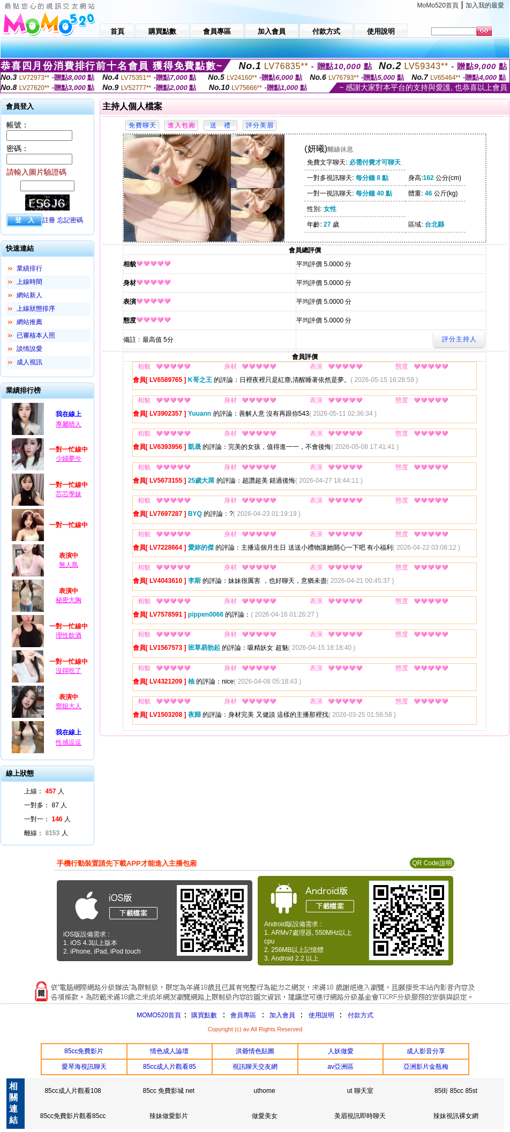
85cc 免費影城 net (168, 1090)
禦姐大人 (68, 706)
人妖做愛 (341, 1051)
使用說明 (321, 1015)
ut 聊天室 (360, 1090)
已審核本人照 (36, 335)
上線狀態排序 (36, 308)
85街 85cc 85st (455, 1090)
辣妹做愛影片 (168, 1116)
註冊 (48, 220)
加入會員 (282, 1015)
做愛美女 (265, 1116)
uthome (264, 1090)
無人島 (68, 564)
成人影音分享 (426, 1051)
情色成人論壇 (169, 1051)
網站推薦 (29, 322)
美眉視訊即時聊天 (360, 1116)
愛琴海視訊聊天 (84, 1066)
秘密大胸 (68, 600)
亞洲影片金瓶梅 (425, 1066)
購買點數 (203, 1015)
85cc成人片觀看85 (169, 1066)
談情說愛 (29, 349)
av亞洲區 (340, 1066)
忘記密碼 (70, 220)
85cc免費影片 (83, 1051)
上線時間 (29, 282)
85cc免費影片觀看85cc (73, 1116)
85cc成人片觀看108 (72, 1090)
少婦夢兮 (68, 458)
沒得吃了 (68, 670)
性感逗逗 (68, 742)
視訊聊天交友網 (255, 1066)
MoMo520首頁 (438, 5)
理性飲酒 (68, 635)
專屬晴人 (68, 424)
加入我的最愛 (485, 5)
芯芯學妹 (68, 494)
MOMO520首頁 (159, 1015)
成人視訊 (29, 362)
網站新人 (29, 295)
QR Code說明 (432, 863)
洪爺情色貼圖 (255, 1051)
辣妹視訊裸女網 (455, 1116)
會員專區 (243, 1015)
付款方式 (360, 1015)
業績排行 (29, 268)
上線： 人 (44, 791)
